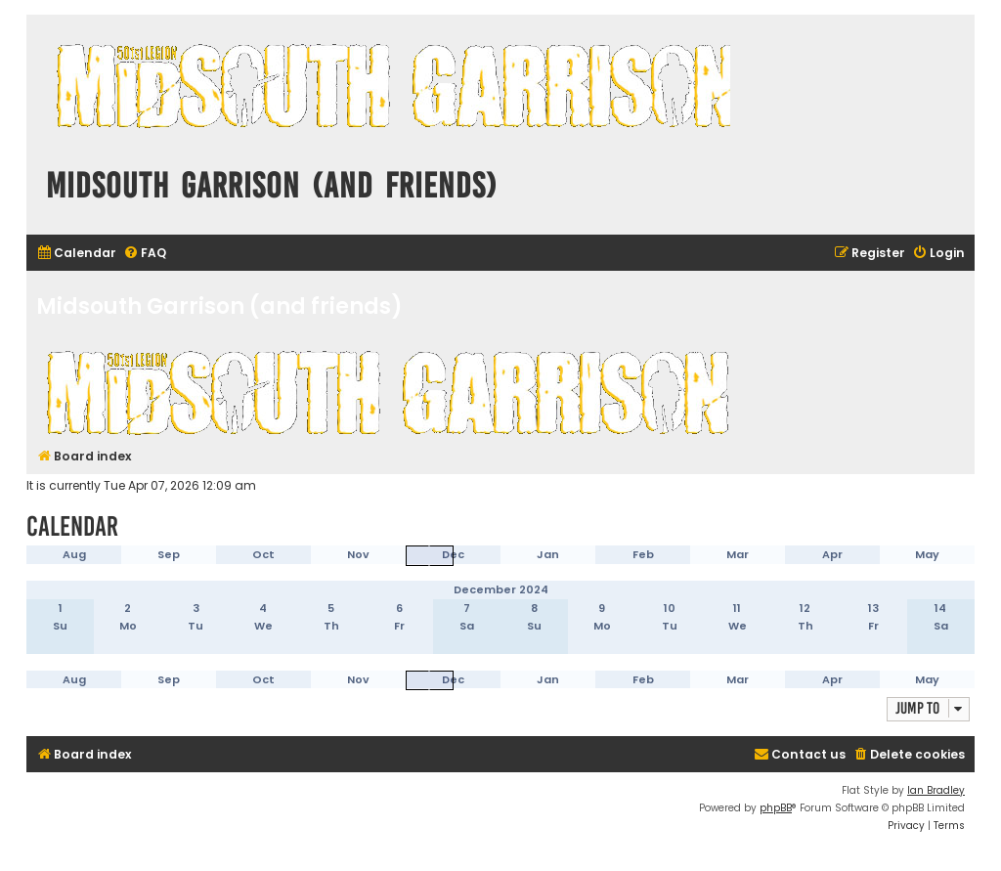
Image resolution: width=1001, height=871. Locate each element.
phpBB (776, 808)
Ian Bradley (936, 790)
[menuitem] (76, 253)
